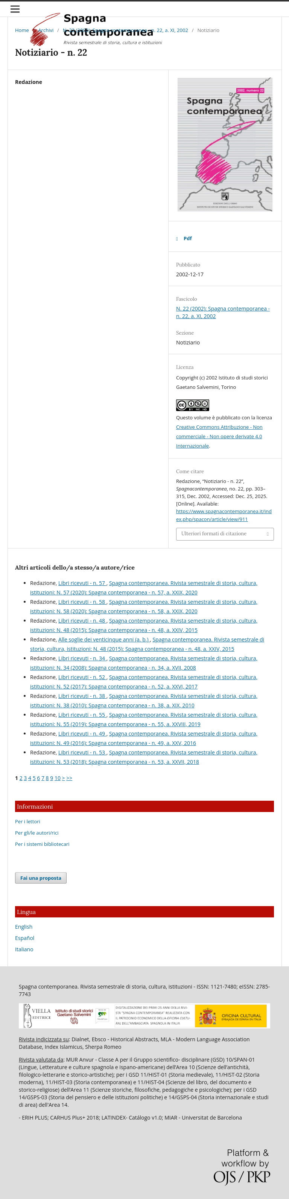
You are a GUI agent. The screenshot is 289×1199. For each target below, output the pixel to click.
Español (24, 938)
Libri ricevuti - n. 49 (82, 733)
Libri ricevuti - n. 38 (82, 695)
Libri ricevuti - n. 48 (82, 620)
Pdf (188, 238)
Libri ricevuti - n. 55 (82, 714)
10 (58, 778)
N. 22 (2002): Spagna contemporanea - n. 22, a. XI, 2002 (125, 30)
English (23, 926)
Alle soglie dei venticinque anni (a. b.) (104, 639)
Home (22, 30)
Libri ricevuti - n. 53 (82, 752)
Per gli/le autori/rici (36, 832)
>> (69, 778)
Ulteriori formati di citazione (213, 533)
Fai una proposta (40, 877)
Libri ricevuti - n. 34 (82, 658)
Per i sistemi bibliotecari (42, 844)
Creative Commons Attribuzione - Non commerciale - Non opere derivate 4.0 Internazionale (219, 436)
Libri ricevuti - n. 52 (82, 677)
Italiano (24, 949)
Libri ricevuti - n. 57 (82, 583)
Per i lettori (27, 821)
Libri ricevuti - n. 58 (82, 601)
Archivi (45, 30)
